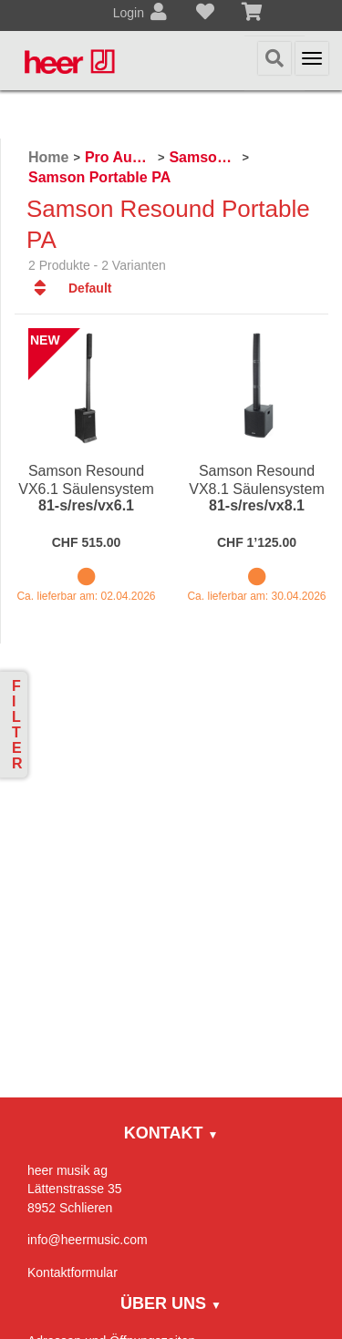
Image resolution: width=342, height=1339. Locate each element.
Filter (17, 724)
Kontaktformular (72, 1272)
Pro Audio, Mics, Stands (119, 157)
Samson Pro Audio (203, 157)
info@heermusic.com (87, 1239)
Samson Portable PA (99, 177)
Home (48, 157)
